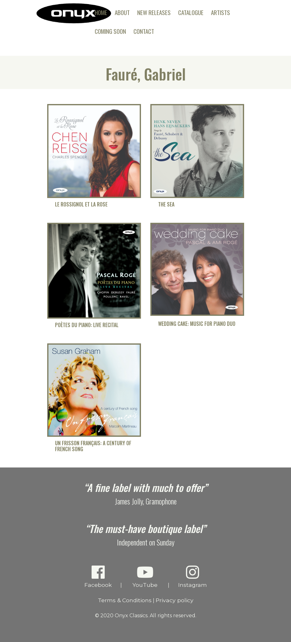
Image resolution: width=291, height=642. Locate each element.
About (122, 12)
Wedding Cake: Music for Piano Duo (196, 324)
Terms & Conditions (125, 600)
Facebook (98, 576)
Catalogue (190, 12)
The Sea (166, 204)
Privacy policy (174, 600)
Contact (143, 31)
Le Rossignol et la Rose (81, 204)
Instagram (192, 576)
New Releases (154, 12)
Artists (220, 12)
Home (101, 12)
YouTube (145, 576)
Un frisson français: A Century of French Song (93, 446)
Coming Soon (110, 31)
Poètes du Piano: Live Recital (86, 325)
